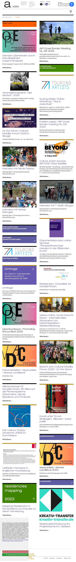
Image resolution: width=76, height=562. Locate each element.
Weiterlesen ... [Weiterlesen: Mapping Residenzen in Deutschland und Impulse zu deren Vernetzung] (7, 515)
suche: (60, 2)
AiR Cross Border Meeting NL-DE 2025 (55, 49)
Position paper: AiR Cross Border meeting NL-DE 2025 (54, 124)
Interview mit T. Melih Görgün (56, 205)
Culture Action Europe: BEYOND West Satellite (53, 162)
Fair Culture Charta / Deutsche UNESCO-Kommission (14, 433)
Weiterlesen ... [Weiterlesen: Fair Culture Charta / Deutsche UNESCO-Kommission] (7, 439)
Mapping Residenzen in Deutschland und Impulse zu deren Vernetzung (19, 509)
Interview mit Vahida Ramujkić (14, 211)
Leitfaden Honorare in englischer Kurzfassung (16, 469)
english (48, 1)
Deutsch (42, 1)
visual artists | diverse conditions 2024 (51, 468)
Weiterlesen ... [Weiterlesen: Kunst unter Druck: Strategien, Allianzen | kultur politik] (44, 430)
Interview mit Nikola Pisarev (18, 168)
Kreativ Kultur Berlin (17, 100)
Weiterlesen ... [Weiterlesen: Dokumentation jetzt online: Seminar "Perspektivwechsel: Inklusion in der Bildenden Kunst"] (44, 262)
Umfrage (7, 287)
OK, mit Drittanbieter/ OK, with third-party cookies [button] (18, 554)
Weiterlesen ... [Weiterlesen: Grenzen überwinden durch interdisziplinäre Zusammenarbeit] (7, 68)
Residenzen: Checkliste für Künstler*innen (55, 285)
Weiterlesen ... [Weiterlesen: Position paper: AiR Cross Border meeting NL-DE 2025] (44, 136)
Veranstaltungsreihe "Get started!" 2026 (17, 94)
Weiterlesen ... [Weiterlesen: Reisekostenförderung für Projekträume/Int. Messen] (44, 530)
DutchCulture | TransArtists (49, 290)
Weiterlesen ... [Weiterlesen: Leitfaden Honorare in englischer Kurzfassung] (7, 479)
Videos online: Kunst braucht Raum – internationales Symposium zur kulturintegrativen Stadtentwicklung (56, 320)
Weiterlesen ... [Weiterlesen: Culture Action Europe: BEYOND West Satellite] (44, 176)
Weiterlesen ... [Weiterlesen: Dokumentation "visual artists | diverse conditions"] (7, 379)
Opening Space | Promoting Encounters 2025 (18, 330)
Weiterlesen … (44, 61)
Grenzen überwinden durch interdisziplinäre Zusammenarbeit (18, 58)
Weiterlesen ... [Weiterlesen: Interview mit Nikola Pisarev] (7, 177)
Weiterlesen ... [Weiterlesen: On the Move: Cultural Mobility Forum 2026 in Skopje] (7, 143)
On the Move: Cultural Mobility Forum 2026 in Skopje (15, 133)
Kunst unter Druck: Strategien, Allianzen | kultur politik (55, 419)
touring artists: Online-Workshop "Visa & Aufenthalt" (52, 101)
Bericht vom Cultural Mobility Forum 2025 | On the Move (56, 368)
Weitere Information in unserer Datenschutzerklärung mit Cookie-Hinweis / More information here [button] (17, 540)
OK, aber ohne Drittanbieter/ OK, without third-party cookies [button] (18, 551)
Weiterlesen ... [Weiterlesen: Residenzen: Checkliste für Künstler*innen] (44, 293)
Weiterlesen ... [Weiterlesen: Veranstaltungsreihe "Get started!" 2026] (7, 104)
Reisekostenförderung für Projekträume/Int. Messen (54, 525)
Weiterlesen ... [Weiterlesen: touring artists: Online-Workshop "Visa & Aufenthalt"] (44, 115)
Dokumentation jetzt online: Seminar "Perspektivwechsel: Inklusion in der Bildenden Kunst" (55, 245)
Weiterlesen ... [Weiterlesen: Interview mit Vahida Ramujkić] (7, 221)
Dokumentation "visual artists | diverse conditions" (19, 371)
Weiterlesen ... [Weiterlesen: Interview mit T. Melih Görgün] (44, 214)
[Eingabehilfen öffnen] (71, 4)
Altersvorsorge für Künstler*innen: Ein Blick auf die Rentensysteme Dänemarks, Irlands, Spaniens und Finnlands (18, 391)
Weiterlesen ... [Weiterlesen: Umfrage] (7, 299)
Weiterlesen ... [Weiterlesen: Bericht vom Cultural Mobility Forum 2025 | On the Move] (44, 380)
